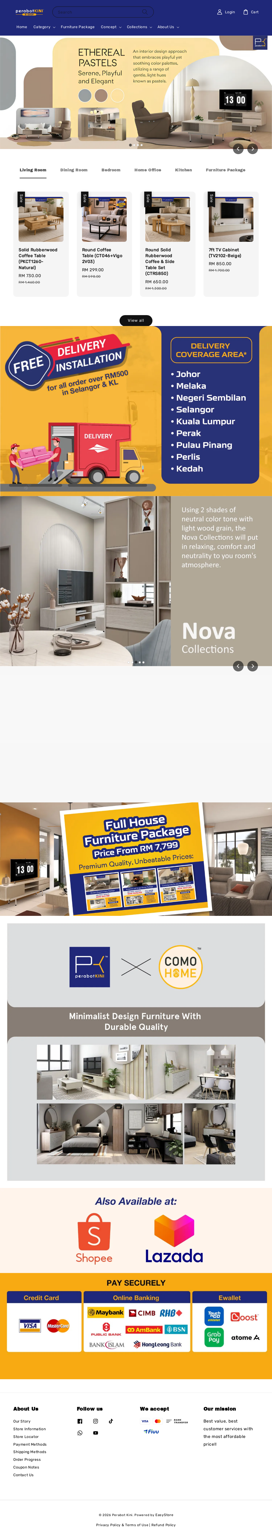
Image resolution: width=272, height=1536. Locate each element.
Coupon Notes (26, 1467)
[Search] (145, 12)
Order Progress (27, 1459)
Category (41, 27)
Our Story (22, 1421)
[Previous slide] (238, 666)
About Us (166, 27)
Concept (108, 27)
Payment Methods (30, 1444)
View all (136, 320)
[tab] (130, 144)
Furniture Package (78, 27)
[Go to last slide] (238, 148)
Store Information (29, 1429)
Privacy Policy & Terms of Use (122, 1525)
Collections (137, 27)
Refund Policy (163, 1525)
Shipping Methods (29, 1452)
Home (21, 27)
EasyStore (164, 1515)
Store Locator (26, 1437)
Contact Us (23, 1475)
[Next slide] (252, 148)
